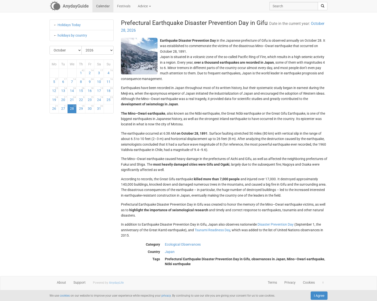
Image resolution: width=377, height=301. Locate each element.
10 (100, 81)
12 (55, 90)
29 (82, 107)
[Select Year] (97, 50)
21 (73, 99)
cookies (65, 295)
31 (100, 107)
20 (64, 99)
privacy (166, 295)
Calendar (103, 6)
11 (110, 81)
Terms (272, 282)
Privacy (290, 282)
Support (79, 282)
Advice (144, 6)
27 (64, 107)
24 (100, 99)
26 (55, 107)
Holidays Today (69, 25)
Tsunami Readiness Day (212, 230)
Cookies (309, 282)
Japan (170, 252)
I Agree (319, 296)
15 (82, 90)
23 (91, 99)
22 (82, 99)
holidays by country (72, 35)
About (61, 282)
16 (91, 90)
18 (110, 90)
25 (110, 99)
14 (73, 90)
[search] (322, 6)
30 (91, 107)
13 (64, 90)
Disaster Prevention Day (276, 224)
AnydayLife (116, 282)
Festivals (123, 6)
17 (100, 90)
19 (55, 99)
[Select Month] (66, 50)
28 (73, 107)
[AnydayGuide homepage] (69, 6)
